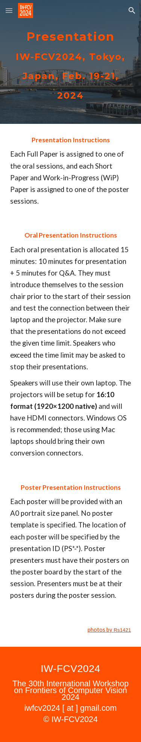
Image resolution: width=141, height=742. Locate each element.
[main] (70, 62)
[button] (9, 10)
